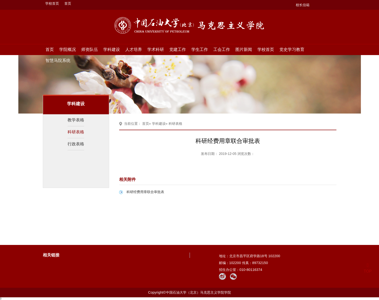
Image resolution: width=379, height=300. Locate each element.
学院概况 (67, 49)
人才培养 (133, 49)
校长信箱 (303, 5)
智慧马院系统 (58, 60)
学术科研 (155, 49)
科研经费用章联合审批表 (145, 192)
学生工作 (199, 49)
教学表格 (76, 120)
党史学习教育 (291, 49)
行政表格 (76, 144)
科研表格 (76, 132)
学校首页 (52, 3)
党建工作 (177, 49)
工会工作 (221, 49)
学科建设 (111, 49)
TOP (368, 268)
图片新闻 (243, 49)
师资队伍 (89, 49)
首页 (67, 3)
